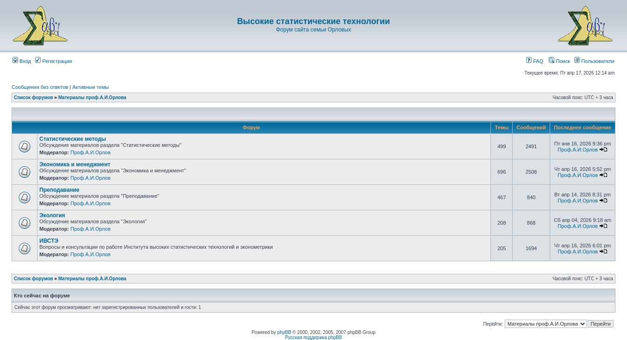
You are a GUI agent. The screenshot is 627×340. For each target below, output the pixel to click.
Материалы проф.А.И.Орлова (92, 97)
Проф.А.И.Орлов (90, 152)
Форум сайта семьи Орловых (313, 29)
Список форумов (33, 97)
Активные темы (90, 87)
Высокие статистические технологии (313, 21)
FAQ (534, 61)
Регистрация (53, 61)
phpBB (284, 332)
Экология (52, 215)
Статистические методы (72, 139)
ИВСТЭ (48, 241)
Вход (22, 61)
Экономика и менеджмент (74, 164)
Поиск (559, 61)
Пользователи (594, 61)
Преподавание (59, 190)
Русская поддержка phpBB (313, 337)
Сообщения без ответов (40, 87)
